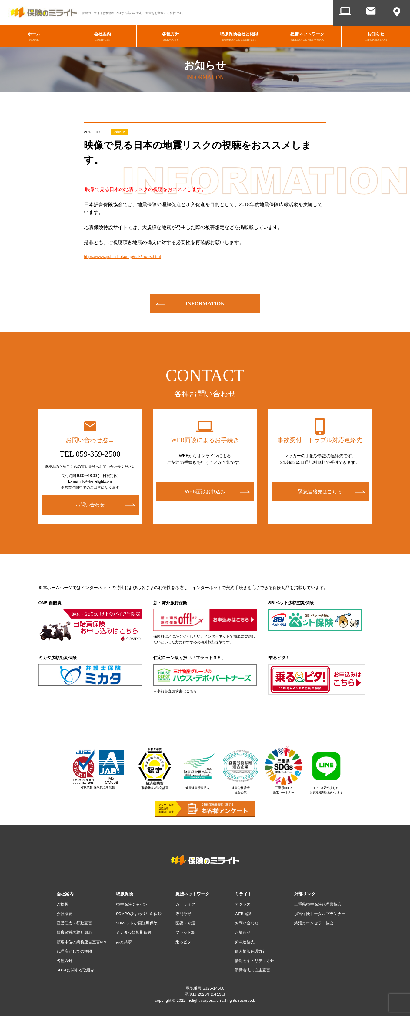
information (204, 301)
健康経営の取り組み (76, 929)
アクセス (397, 20)
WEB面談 (345, 20)
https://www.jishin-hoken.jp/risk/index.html (128, 253)
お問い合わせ (371, 20)
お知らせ (119, 128)
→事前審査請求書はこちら (175, 689)
